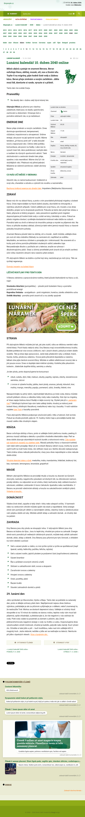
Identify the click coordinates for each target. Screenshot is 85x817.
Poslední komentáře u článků (16, 682)
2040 (31, 25)
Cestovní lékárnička (13, 686)
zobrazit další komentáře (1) (68, 694)
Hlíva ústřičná (21, 19)
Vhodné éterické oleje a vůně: (19, 460)
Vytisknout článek (24, 643)
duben (38, 25)
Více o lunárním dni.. (39, 634)
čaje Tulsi (17, 409)
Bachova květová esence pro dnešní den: (24, 188)
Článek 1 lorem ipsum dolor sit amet (20, 709)
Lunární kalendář (21, 25)
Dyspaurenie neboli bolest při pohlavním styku (24, 698)
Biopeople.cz (9, 3)
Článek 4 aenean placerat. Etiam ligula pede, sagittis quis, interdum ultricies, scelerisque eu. (43, 761)
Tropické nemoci (36, 19)
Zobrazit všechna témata (72, 790)
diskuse (7, 785)
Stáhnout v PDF (61, 643)
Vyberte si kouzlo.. (14, 491)
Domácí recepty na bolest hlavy (20, 266)
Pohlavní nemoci (52, 19)
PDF (75, 58)
